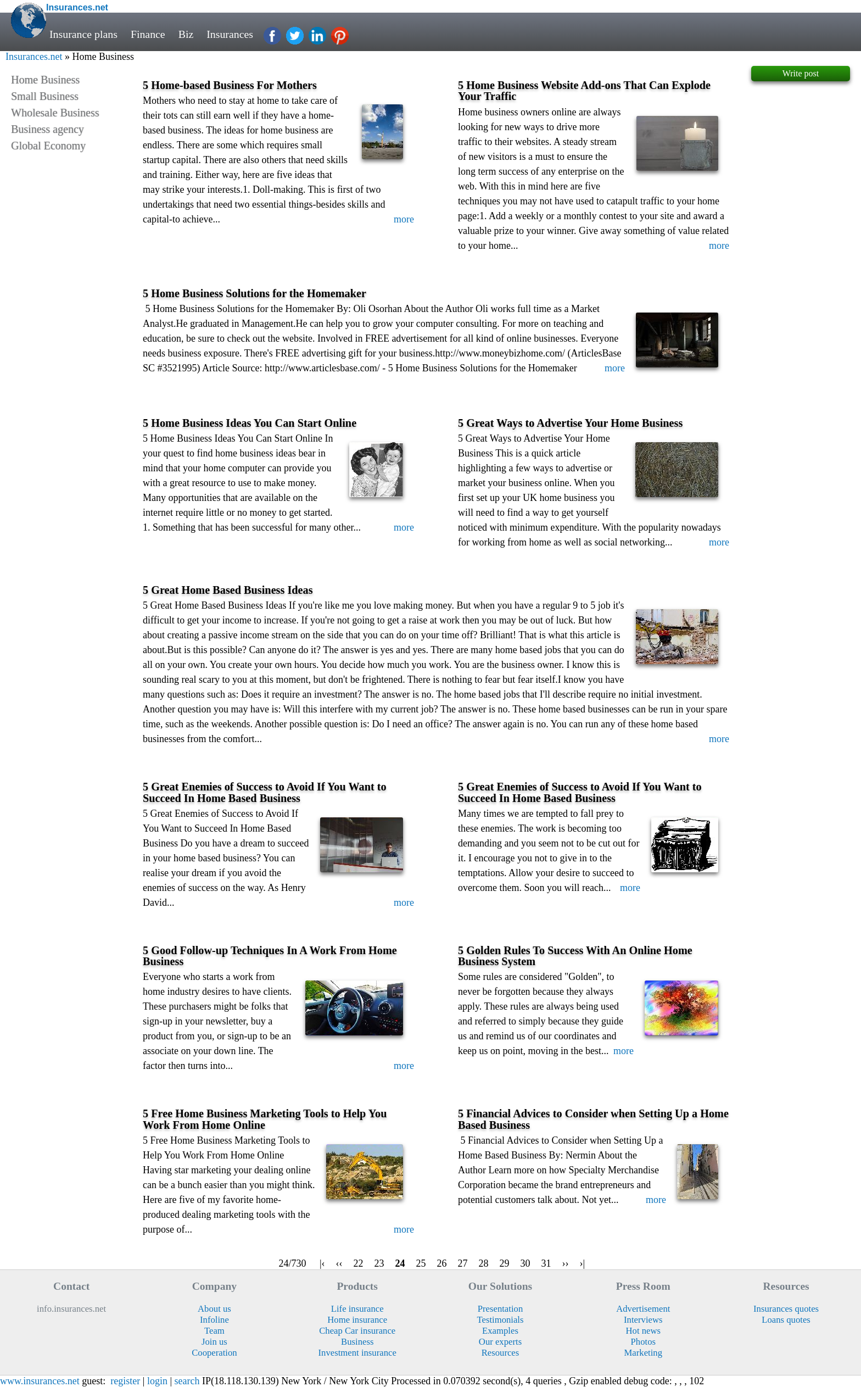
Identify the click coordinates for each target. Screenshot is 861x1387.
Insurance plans (83, 34)
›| (582, 1263)
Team (214, 1330)
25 (421, 1263)
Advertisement (643, 1309)
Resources (500, 1352)
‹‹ (339, 1263)
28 (484, 1263)
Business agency (47, 129)
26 (442, 1263)
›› (565, 1263)
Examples (500, 1330)
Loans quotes (786, 1319)
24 (400, 1263)
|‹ (322, 1263)
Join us (214, 1341)
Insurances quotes (786, 1309)
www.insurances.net (40, 1380)
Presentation (500, 1309)
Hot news (643, 1330)
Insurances (229, 34)
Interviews (643, 1319)
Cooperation (214, 1352)
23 (379, 1263)
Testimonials (500, 1319)
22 (359, 1263)
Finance (148, 34)
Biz (186, 34)
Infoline (214, 1319)
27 (463, 1263)
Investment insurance (357, 1352)
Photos (643, 1341)
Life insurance (357, 1309)
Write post (800, 73)
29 (505, 1263)
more (404, 219)
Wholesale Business (55, 113)
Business (357, 1341)
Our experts (500, 1341)
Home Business (45, 80)
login (157, 1380)
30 (525, 1263)
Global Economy (48, 146)
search (187, 1380)
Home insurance (357, 1319)
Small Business (45, 96)
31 (546, 1263)
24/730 (292, 1263)
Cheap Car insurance (357, 1330)
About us (214, 1309)
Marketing (643, 1352)
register (125, 1380)
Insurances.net (33, 56)
